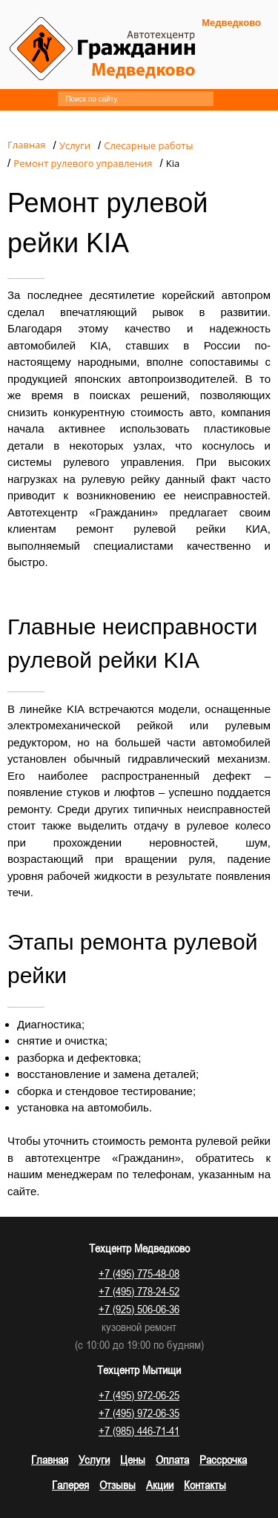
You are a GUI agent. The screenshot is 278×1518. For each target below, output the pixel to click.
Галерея (70, 1484)
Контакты (205, 1484)
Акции (159, 1484)
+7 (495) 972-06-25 (139, 1394)
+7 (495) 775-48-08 (139, 1273)
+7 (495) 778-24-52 (139, 1291)
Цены (132, 1459)
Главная (49, 1459)
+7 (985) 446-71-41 (139, 1430)
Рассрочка (223, 1459)
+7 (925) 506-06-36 (139, 1308)
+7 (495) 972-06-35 (139, 1412)
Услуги (94, 1459)
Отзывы (117, 1484)
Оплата (172, 1459)
